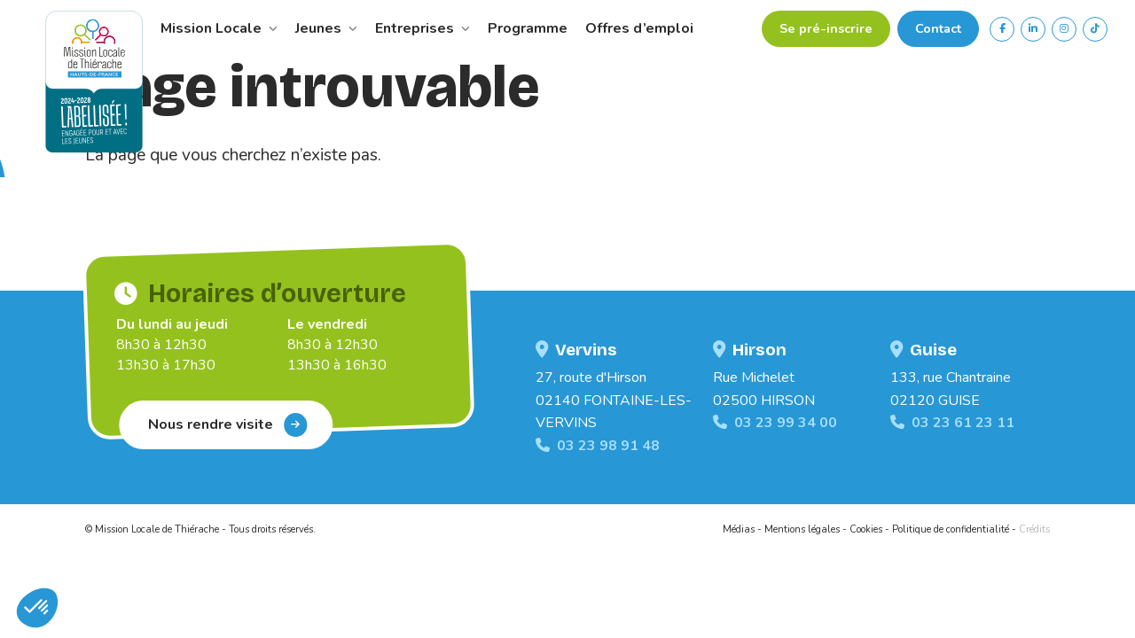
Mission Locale (219, 28)
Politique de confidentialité (950, 529)
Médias (739, 529)
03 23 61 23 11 (952, 422)
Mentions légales (802, 529)
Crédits (1034, 529)
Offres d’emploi (639, 28)
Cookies (865, 529)
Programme (528, 28)
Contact (938, 28)
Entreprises (422, 28)
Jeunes (326, 28)
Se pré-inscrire (826, 28)
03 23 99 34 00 (775, 422)
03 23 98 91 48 (598, 445)
